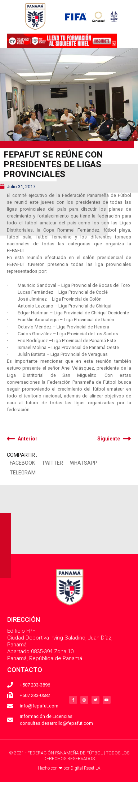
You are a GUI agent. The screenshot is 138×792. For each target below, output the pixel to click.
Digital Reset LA (86, 768)
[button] (22, 463)
